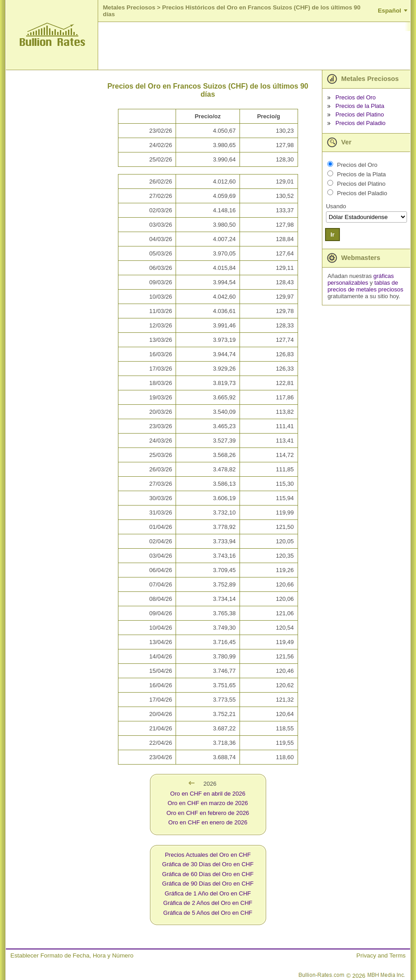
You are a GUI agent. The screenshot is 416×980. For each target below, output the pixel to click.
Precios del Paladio (360, 123)
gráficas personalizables (360, 279)
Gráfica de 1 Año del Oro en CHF (208, 893)
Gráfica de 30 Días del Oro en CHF (207, 864)
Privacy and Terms (381, 955)
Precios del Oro (355, 97)
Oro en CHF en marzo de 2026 (207, 803)
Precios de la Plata (359, 106)
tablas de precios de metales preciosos (365, 286)
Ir (332, 234)
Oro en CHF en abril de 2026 (207, 793)
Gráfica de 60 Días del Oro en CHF (207, 874)
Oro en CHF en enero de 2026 (208, 822)
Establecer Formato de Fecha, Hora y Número (71, 955)
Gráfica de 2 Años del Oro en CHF (208, 902)
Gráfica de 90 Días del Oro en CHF (207, 883)
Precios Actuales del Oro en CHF (208, 854)
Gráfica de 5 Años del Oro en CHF (208, 912)
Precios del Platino (359, 114)
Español (389, 10)
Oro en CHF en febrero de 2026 (208, 813)
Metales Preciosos (129, 7)
